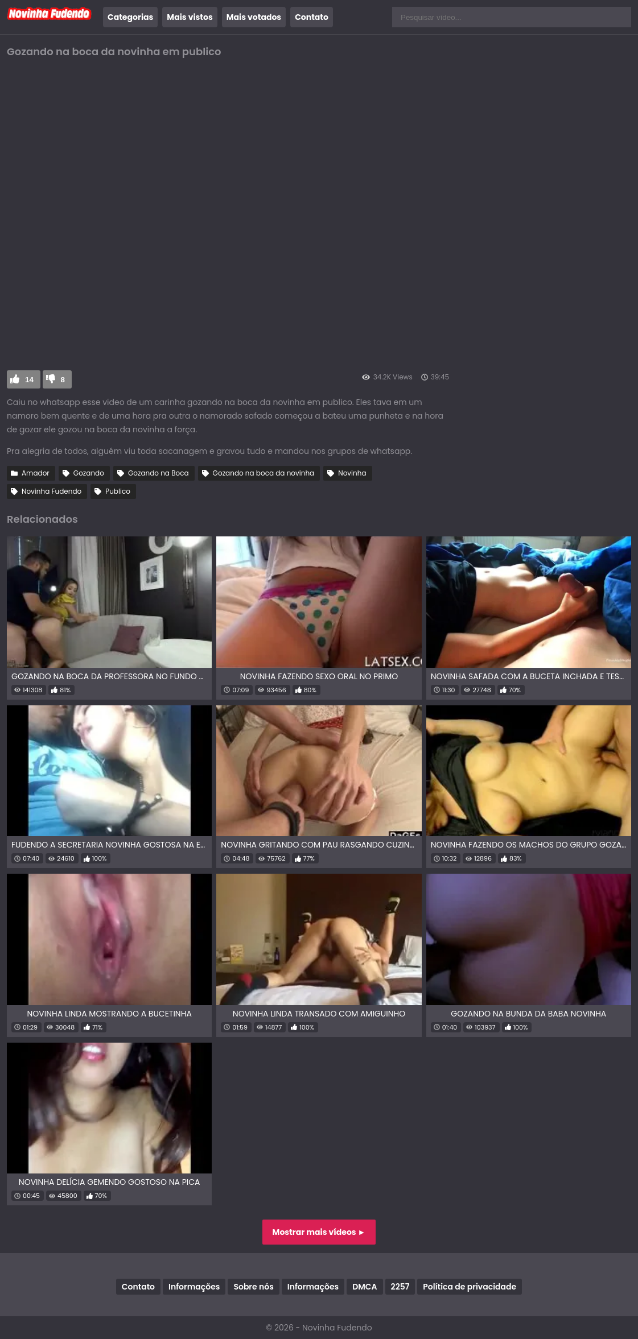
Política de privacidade (469, 1286)
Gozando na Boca (158, 473)
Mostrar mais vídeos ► (319, 1232)
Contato (311, 17)
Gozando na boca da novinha (264, 473)
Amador (36, 473)
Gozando (88, 473)
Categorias (130, 17)
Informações (194, 1286)
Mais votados (254, 17)
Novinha (352, 473)
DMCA (364, 1286)
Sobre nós (253, 1286)
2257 (400, 1286)
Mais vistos (189, 17)
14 (29, 379)
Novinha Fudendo (51, 491)
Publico (117, 491)
